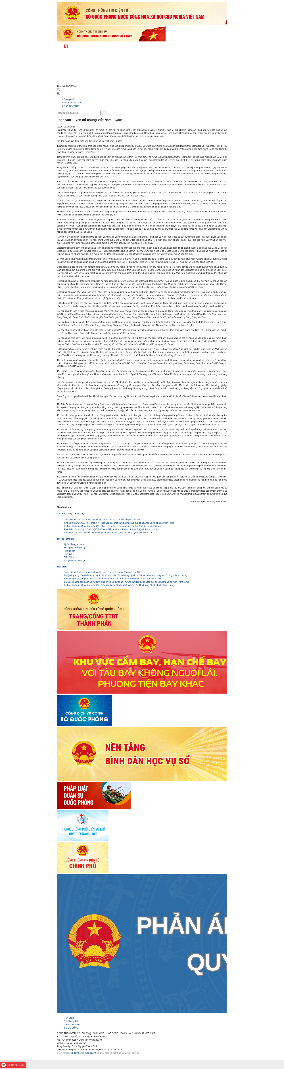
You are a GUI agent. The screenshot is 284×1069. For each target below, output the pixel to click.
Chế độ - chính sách (75, 70)
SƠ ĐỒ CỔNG (71, 1028)
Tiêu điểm (69, 557)
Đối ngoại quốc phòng (74, 547)
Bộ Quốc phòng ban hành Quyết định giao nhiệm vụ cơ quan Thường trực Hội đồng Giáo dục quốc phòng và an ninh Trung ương (126, 582)
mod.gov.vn (90, 1053)
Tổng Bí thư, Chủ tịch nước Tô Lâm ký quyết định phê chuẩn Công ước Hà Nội (102, 519)
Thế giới (68, 554)
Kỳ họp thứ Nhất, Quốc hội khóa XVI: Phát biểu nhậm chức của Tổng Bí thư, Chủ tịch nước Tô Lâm (112, 526)
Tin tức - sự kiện (73, 50)
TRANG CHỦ (70, 1018)
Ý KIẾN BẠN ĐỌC (73, 1024)
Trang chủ (69, 99)
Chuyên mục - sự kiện (74, 560)
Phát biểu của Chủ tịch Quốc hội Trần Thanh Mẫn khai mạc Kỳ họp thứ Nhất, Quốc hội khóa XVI (111, 529)
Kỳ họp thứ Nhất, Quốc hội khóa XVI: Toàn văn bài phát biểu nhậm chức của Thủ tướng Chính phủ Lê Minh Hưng (119, 523)
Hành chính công (74, 66)
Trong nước (69, 551)
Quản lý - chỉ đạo (73, 62)
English (68, 80)
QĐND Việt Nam (72, 54)
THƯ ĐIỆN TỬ (71, 1021)
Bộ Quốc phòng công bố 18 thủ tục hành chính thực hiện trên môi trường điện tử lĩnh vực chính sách (113, 578)
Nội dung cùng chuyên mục (71, 513)
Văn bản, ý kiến (71, 106)
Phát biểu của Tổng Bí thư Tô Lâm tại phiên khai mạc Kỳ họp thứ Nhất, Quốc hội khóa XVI (108, 532)
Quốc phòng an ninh (74, 544)
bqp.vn (75, 1053)
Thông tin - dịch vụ (75, 74)
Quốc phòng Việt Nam (76, 58)
